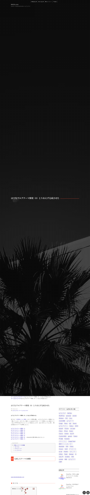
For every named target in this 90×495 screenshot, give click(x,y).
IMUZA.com (14, 4)
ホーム (12, 396)
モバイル (17, 446)
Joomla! (74, 415)
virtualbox (67, 456)
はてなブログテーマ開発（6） (18, 437)
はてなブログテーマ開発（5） (18, 435)
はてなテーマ (70, 421)
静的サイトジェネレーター (65, 444)
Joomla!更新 (62, 421)
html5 (66, 449)
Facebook (67, 438)
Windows (61, 418)
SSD (67, 446)
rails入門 (61, 456)
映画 (66, 459)
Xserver (61, 433)
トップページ (18, 450)
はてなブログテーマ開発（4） (18, 433)
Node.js (71, 426)
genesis (70, 436)
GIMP (60, 461)
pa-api (60, 451)
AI (75, 454)
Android (66, 433)
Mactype (71, 454)
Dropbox (66, 451)
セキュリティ (73, 451)
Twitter (65, 454)
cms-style (72, 428)
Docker (71, 431)
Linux (70, 418)
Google (61, 423)
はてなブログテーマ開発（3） (18, 432)
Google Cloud (71, 441)
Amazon (61, 449)
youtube (61, 459)
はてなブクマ (72, 459)
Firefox (71, 446)
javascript (68, 415)
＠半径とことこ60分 (21, 419)
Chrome (67, 428)
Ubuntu (74, 423)
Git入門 (72, 433)
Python (60, 431)
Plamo (65, 423)
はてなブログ (18, 396)
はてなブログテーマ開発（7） (18, 439)
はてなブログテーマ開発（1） (18, 428)
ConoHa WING (62, 436)
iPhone (66, 431)
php (70, 423)
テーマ (23, 396)
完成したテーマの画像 (19, 445)
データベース (72, 449)
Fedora (75, 436)
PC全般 (61, 438)
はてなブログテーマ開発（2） (18, 430)
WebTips (69, 413)
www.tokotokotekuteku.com (17, 477)
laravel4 (61, 428)
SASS (76, 426)
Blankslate (61, 446)
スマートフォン (63, 441)
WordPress (61, 415)
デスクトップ (18, 448)
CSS (66, 418)
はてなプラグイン (63, 426)
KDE (72, 456)
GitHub (60, 454)
